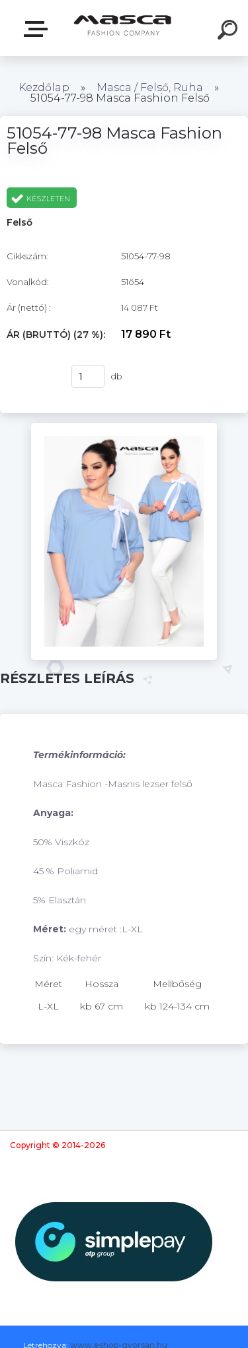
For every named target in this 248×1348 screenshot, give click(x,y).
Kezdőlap (44, 87)
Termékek (38, 29)
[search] (229, 31)
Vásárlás (32, 376)
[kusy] (87, 376)
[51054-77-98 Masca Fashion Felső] (124, 427)
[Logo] (122, 28)
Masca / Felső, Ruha (151, 87)
